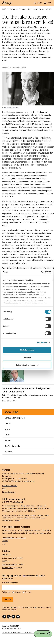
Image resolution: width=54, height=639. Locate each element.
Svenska (18, 592)
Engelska (28, 592)
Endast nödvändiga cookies (27, 365)
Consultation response (15, 418)
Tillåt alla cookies (27, 350)
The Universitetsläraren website (14, 537)
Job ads (5, 541)
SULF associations (8, 564)
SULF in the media (12, 446)
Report (8, 440)
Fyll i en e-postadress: (10, 582)
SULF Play (5, 561)
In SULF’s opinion (8, 558)
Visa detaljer (42, 342)
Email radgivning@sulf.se (11, 506)
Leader (8, 423)
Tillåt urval (27, 357)
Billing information (8, 492)
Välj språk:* (6, 592)
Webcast (9, 452)
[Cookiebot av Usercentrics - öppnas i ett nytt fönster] (41, 272)
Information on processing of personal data (18, 633)
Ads (3, 544)
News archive (11, 412)
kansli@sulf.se (29, 481)
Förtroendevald (7, 568)
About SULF (6, 555)
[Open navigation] (47, 3)
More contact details (9, 486)
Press (4, 489)
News (7, 429)
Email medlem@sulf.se (10, 515)
